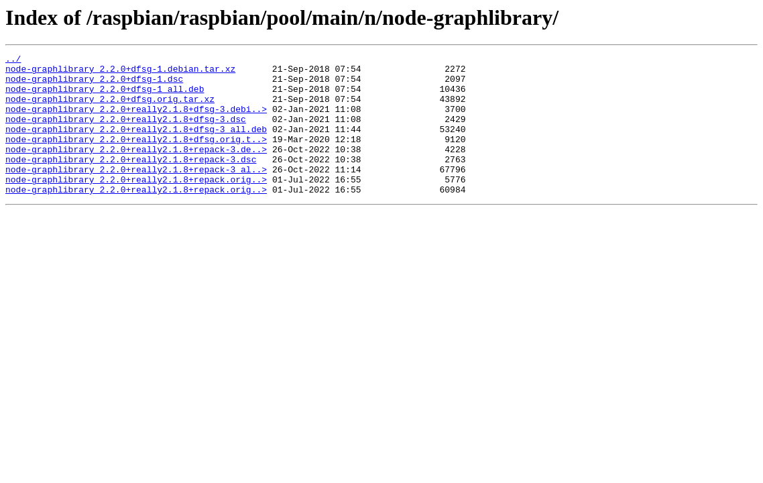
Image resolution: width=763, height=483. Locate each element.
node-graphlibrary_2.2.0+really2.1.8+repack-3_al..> (136, 193)
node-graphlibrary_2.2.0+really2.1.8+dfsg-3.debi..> (136, 121)
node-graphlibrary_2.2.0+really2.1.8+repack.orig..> (136, 205)
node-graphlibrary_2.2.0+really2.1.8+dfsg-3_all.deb (136, 145)
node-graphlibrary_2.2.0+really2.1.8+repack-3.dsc (130, 181)
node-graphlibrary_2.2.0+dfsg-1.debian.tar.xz (120, 72)
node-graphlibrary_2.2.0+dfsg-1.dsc (94, 84)
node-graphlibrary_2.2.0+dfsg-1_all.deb (104, 97)
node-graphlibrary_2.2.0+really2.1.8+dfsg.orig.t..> (136, 157)
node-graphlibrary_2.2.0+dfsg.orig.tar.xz (110, 109)
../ (13, 60)
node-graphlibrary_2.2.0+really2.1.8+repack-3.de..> (136, 169)
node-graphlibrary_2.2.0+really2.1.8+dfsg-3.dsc (125, 133)
